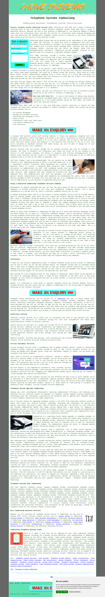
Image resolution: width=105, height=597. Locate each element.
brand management (53, 520)
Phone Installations (81, 558)
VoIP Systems (44, 558)
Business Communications (85, 564)
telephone (52, 461)
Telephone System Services (26, 558)
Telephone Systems (17, 564)
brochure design (16, 518)
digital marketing (63, 524)
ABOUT (78, 13)
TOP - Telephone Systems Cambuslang (23, 569)
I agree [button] (58, 591)
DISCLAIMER (91, 13)
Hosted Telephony (65, 560)
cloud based (24, 72)
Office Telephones (81, 560)
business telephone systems (46, 549)
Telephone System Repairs (61, 558)
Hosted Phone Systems (51, 562)
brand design (27, 522)
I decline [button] (65, 591)
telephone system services (46, 514)
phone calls (57, 98)
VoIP (79, 93)
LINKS (73, 13)
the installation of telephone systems (53, 497)
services (59, 526)
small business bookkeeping (45, 518)
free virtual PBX (50, 81)
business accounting (52, 522)
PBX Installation (49, 560)
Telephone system (17, 298)
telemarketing (37, 524)
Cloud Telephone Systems (48, 564)
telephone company (70, 52)
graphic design (64, 516)
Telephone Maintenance (70, 562)
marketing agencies (75, 518)
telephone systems (63, 29)
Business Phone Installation (21, 566)
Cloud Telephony (32, 564)
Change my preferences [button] (74, 591)
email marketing (28, 520)
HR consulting (77, 520)
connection (73, 105)
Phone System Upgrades (32, 560)
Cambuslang (61, 298)
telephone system (16, 507)
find (16, 487)
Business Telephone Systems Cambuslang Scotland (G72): (31, 27)
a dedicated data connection (48, 166)
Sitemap (11, 583)
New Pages (17, 583)
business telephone (54, 191)
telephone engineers (38, 306)
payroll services (16, 526)
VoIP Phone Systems (66, 564)
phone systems (44, 40)
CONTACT (84, 13)
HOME (68, 13)
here (80, 505)
